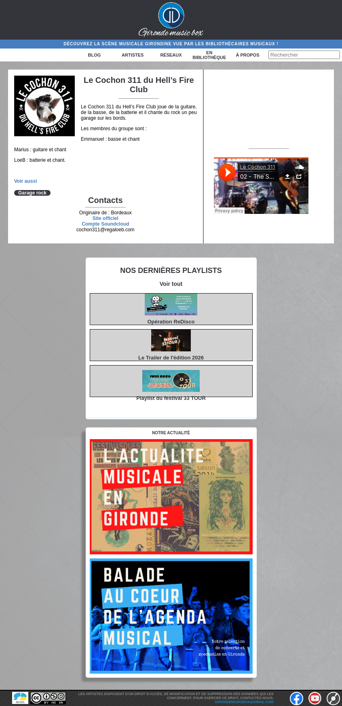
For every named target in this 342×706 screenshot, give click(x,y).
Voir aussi (25, 181)
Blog (94, 55)
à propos (247, 55)
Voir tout (171, 284)
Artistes (133, 55)
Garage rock (32, 193)
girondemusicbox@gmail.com (244, 702)
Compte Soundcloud (105, 224)
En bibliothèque (209, 55)
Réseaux (171, 55)
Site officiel (105, 218)
